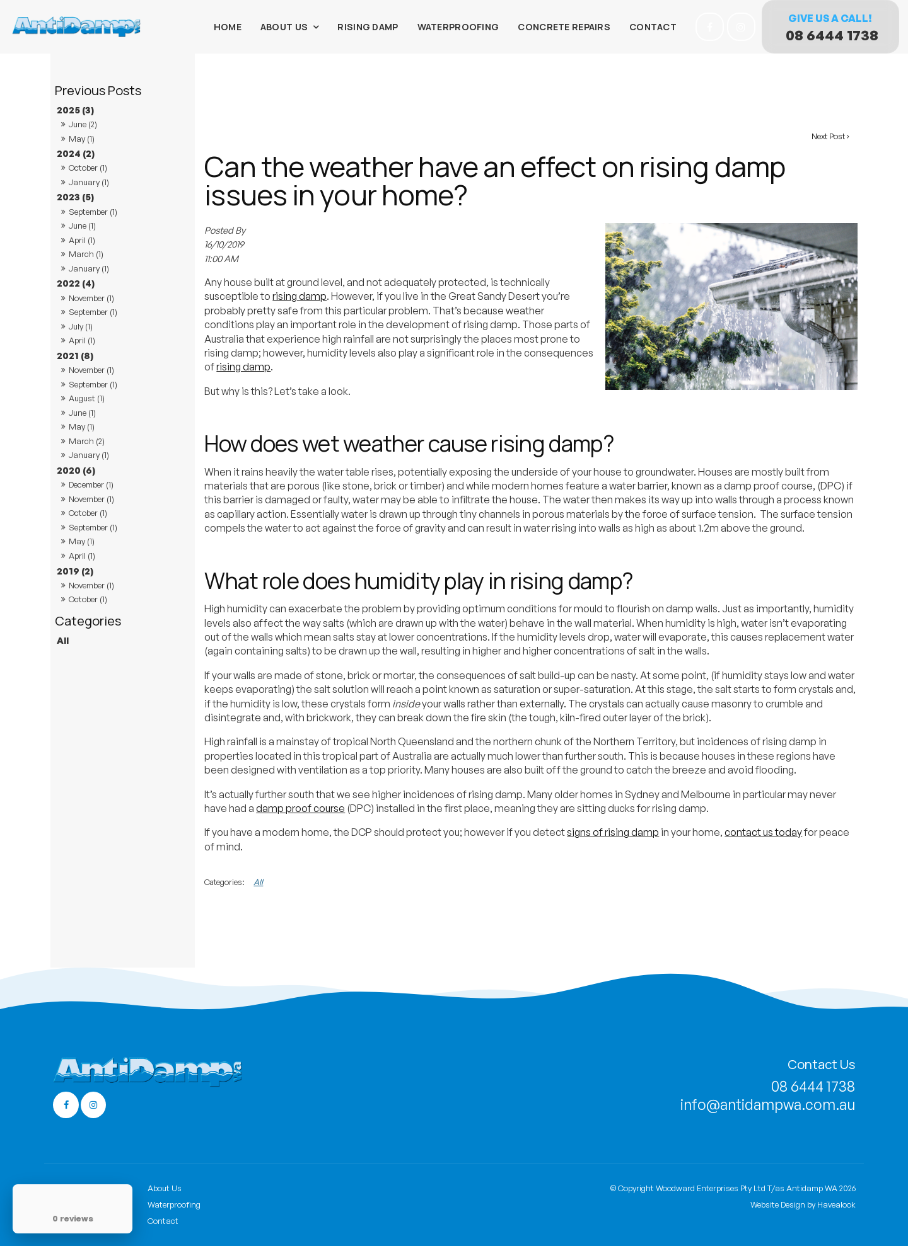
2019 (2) (75, 570)
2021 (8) (75, 355)
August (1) (87, 398)
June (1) (82, 225)
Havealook (836, 1203)
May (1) (82, 139)
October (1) (88, 168)
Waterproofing (458, 27)
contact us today (763, 832)
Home (228, 27)
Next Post (828, 136)
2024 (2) (76, 153)
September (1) (93, 212)
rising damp (299, 296)
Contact (653, 27)
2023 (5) (75, 196)
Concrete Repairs (564, 27)
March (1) (86, 254)
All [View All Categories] (258, 882)
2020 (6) (76, 470)
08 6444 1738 (832, 35)
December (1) (91, 484)
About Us (284, 27)
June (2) (83, 124)
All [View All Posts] (63, 640)
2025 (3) (75, 109)
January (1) (89, 182)
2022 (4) (76, 283)
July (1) (81, 326)
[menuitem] (195, 1188)
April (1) (82, 240)
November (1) (91, 298)
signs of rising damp (613, 832)
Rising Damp (367, 27)
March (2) (87, 441)
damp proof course (300, 808)
